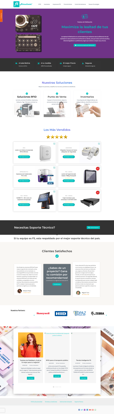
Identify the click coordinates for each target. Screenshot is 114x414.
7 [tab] (74, 319)
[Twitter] (82, 410)
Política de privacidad (38, 402)
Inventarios (49, 4)
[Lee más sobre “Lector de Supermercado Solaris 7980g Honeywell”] (69, 180)
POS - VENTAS (68, 171)
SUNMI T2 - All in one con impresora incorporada (24, 198)
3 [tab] (68, 319)
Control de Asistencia (80, 4)
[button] (93, 227)
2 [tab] (67, 319)
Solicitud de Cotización (65, 402)
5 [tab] (71, 319)
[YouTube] (90, 410)
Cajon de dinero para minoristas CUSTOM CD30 (69, 198)
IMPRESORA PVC (24, 171)
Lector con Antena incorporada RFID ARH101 (24, 151)
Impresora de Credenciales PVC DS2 (24, 174)
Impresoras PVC (58, 4)
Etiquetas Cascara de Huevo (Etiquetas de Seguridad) (68, 151)
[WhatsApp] (95, 410)
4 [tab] (70, 319)
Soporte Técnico (76, 402)
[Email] (93, 410)
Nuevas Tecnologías (94, 4)
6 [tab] (73, 319)
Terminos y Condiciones (52, 402)
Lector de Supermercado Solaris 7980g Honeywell (69, 174)
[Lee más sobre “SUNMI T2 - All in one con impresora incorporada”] (24, 204)
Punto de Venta (69, 4)
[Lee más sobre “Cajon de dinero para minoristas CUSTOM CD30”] (69, 204)
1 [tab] (66, 319)
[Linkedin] (87, 410)
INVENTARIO (69, 147)
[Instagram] (85, 410)
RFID (42, 4)
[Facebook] (79, 410)
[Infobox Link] (87, 98)
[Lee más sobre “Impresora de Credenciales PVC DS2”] (24, 180)
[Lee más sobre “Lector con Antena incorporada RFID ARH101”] (24, 156)
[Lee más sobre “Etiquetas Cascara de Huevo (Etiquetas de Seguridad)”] (69, 156)
